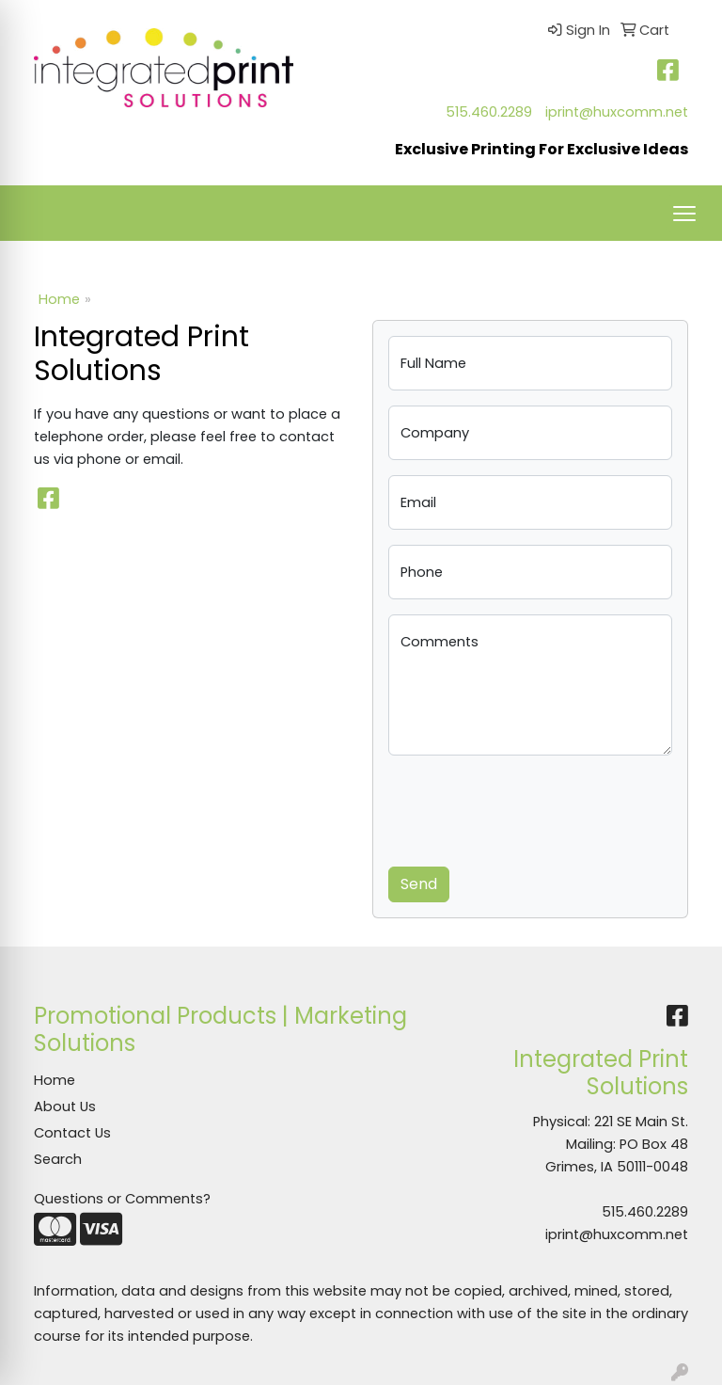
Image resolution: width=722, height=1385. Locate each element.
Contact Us (72, 1132)
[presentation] (531, 807)
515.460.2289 (489, 112)
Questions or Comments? (122, 1198)
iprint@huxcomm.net (616, 112)
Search (58, 1159)
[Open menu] (684, 213)
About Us (65, 1106)
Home (59, 299)
